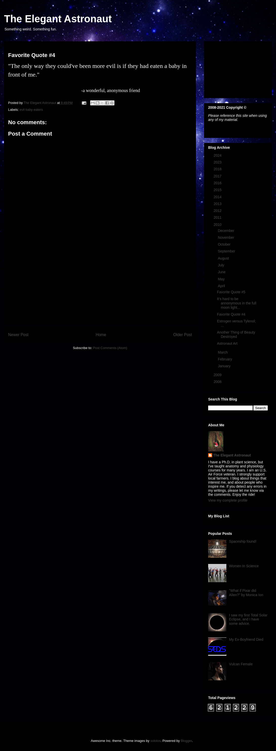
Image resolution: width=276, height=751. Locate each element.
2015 (218, 190)
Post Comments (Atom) (110, 348)
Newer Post (18, 335)
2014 (218, 197)
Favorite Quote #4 (231, 314)
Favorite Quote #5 (231, 292)
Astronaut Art (227, 343)
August (224, 258)
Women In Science (244, 566)
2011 (218, 217)
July (221, 265)
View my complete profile (227, 500)
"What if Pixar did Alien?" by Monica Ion (246, 593)
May (221, 279)
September (227, 251)
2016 (218, 183)
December (226, 231)
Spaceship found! (243, 541)
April (222, 286)
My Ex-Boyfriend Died (246, 639)
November (226, 237)
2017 (218, 176)
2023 (218, 162)
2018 (218, 169)
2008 (218, 382)
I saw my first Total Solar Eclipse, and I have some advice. (248, 619)
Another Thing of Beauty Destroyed (236, 334)
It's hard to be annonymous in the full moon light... (236, 303)
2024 (218, 155)
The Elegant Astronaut (58, 18)
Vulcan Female (241, 664)
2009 (218, 375)
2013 (218, 204)
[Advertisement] (100, 287)
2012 (218, 211)
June (222, 272)
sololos (155, 741)
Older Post (182, 335)
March (223, 352)
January (224, 366)
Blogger (186, 741)
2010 (218, 225)
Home (101, 335)
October (224, 244)
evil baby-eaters (31, 110)
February (225, 359)
